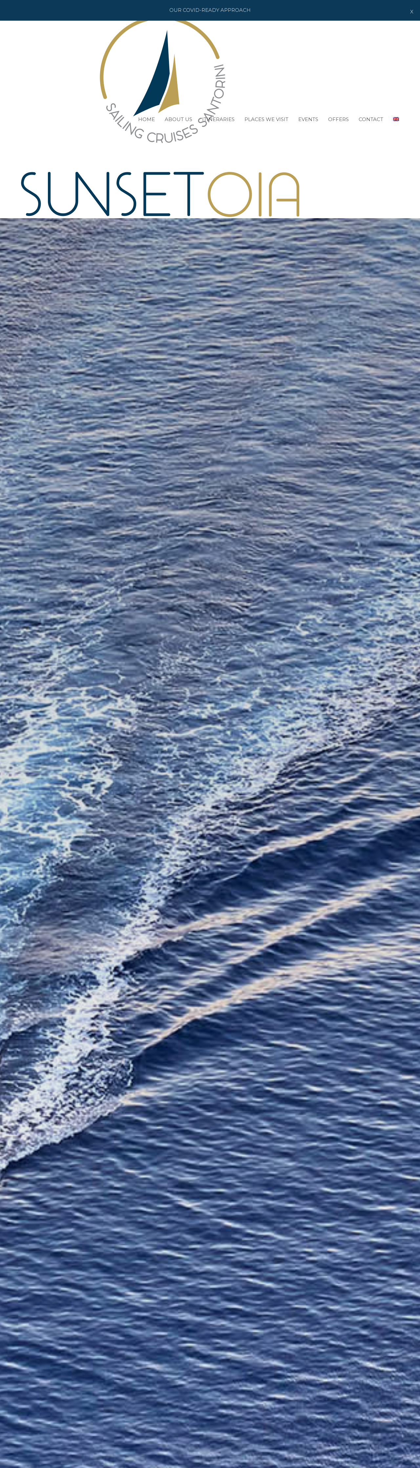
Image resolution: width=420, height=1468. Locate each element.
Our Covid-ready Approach (210, 10)
